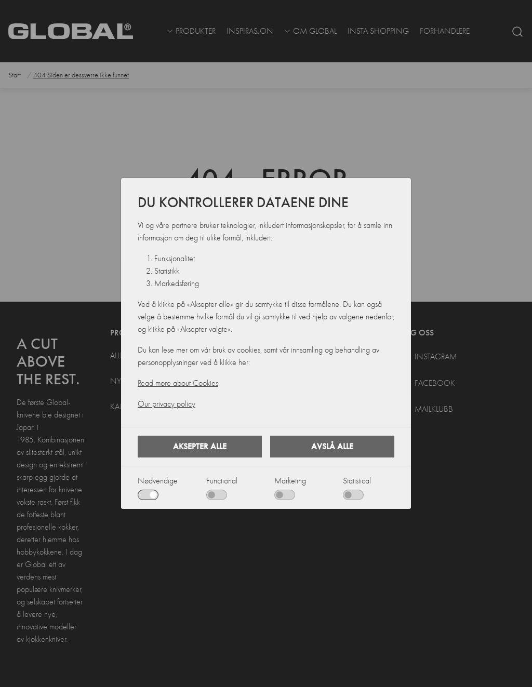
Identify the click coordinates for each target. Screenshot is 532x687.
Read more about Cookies (178, 383)
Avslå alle (332, 446)
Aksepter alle (200, 446)
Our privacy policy (166, 404)
